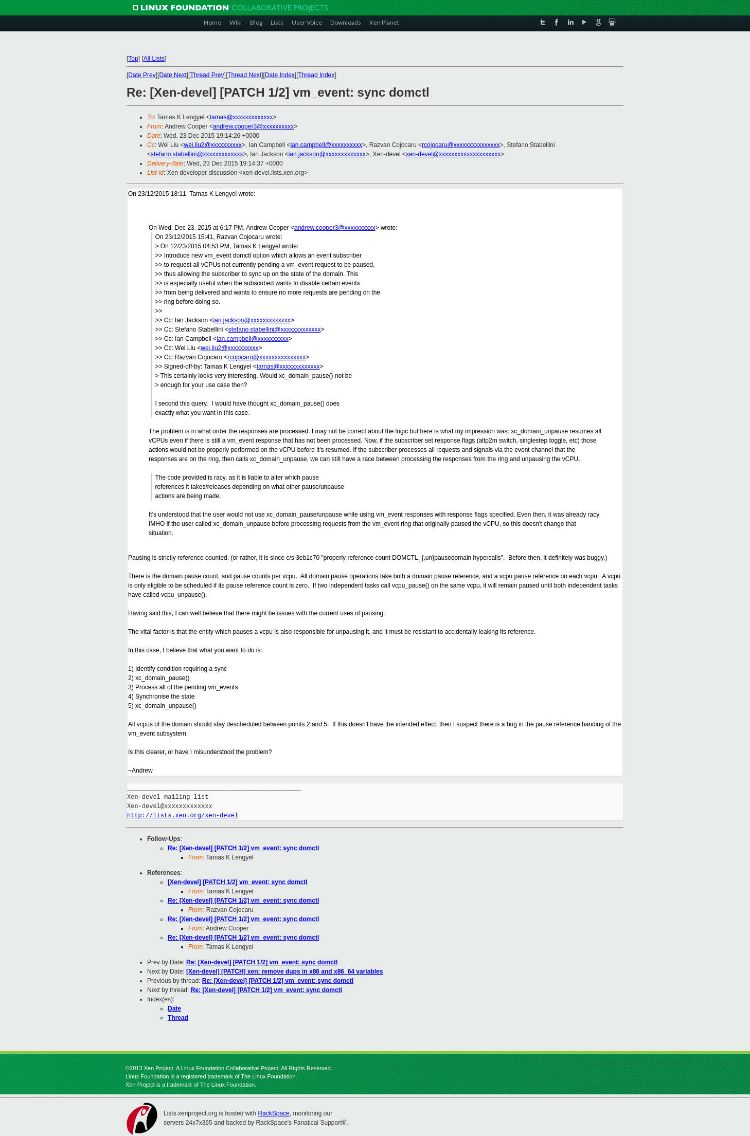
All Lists (154, 58)
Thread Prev (207, 75)
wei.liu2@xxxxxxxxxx (212, 145)
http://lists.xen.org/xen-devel (182, 815)
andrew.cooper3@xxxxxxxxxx (253, 126)
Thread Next (244, 75)
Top (133, 58)
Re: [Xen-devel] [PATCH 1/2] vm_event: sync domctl (243, 848)
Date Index (280, 75)
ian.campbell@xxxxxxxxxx (326, 145)
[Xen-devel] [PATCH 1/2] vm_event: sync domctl (238, 882)
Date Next (172, 75)
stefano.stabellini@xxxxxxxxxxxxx (197, 154)
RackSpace (273, 1113)
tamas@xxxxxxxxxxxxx (241, 117)
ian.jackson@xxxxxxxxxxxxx (327, 154)
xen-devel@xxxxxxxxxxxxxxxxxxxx (453, 154)
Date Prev (141, 75)
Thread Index (316, 75)
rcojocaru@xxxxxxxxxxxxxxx (461, 145)
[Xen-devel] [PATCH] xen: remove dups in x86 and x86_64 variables (284, 971)
